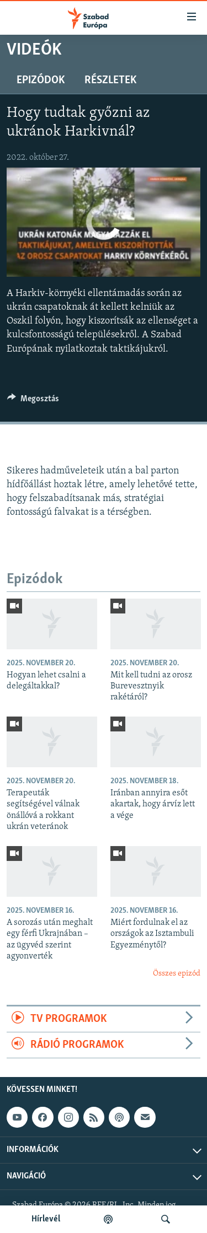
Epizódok (41, 80)
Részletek (110, 80)
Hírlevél (45, 1219)
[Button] (33, 401)
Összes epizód (176, 974)
